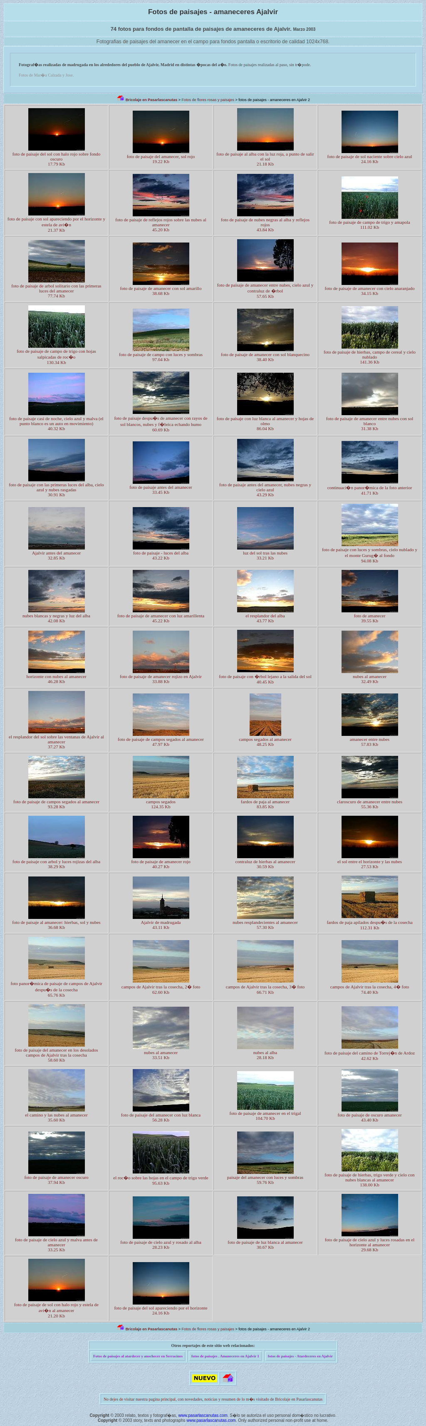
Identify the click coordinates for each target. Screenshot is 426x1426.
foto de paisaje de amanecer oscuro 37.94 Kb (56, 1180)
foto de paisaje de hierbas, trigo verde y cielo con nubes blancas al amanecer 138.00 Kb (369, 1179)
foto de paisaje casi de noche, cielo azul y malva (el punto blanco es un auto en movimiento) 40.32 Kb (56, 423)
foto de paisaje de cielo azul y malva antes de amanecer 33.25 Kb (56, 1244)
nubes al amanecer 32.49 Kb (369, 679)
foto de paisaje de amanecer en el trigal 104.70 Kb (265, 1116)
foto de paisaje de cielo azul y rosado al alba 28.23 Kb (160, 1245)
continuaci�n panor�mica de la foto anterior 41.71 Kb (369, 490)
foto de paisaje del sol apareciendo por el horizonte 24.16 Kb (160, 1310)
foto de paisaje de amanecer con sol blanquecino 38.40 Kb (265, 357)
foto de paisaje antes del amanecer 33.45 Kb (160, 490)
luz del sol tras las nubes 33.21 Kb (265, 555)
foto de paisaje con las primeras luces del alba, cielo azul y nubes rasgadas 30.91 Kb (56, 489)
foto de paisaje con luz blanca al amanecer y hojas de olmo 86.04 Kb (265, 423)
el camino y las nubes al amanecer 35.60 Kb (56, 1117)
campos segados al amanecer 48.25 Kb (265, 742)
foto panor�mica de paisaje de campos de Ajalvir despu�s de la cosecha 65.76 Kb (56, 989)
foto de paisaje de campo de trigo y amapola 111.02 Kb (369, 225)
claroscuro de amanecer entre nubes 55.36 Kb (369, 804)
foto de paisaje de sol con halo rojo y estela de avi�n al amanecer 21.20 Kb (56, 1310)
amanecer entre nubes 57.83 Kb (369, 742)
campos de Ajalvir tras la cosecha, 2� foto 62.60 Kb (160, 989)
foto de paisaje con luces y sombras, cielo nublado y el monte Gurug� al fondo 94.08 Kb (369, 555)
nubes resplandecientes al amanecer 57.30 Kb (265, 925)
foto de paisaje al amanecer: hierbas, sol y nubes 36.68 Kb (56, 925)
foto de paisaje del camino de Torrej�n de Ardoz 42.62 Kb (369, 1055)
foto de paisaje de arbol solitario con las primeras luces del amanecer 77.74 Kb (56, 290)
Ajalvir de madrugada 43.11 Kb (161, 925)
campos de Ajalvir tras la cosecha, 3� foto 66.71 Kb (265, 989)
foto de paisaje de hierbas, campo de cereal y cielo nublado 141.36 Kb (370, 356)
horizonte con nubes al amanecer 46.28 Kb (56, 679)
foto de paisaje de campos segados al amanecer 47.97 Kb (161, 742)
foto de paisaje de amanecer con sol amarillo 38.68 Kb (161, 291)
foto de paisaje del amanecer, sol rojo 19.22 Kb (161, 159)
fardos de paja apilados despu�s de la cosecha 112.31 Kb (369, 925)
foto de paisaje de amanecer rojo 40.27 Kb (161, 864)
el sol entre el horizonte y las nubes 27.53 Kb (369, 864)
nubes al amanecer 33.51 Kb (161, 1055)
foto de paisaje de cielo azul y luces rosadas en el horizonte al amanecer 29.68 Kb (370, 1244)
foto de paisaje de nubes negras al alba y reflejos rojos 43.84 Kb (265, 224)
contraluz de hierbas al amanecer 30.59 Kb (265, 864)
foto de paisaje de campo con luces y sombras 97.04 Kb (161, 357)
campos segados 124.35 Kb (161, 804)
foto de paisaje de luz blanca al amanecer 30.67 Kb (265, 1245)
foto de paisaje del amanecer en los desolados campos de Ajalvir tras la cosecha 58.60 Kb (56, 1054)
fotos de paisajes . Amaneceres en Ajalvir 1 (225, 1356)
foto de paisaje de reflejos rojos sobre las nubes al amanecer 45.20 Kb (160, 224)
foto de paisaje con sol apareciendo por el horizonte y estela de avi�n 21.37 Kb (56, 224)
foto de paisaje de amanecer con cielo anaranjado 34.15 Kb (370, 291)
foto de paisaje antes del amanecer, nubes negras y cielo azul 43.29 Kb (265, 489)
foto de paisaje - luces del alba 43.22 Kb (160, 555)
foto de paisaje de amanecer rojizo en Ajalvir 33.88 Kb (161, 679)
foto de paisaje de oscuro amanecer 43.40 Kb (369, 1117)
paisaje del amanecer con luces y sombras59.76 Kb (265, 1180)
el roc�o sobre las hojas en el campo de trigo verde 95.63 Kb (160, 1180)
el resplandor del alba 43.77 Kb (265, 618)
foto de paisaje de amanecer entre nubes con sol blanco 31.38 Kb (370, 423)
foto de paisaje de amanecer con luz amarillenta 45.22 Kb (160, 618)
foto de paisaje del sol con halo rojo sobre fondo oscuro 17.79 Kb (56, 158)
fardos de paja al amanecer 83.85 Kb (265, 804)
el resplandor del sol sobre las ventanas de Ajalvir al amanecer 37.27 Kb (56, 741)
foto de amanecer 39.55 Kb (370, 618)
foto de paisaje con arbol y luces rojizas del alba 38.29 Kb (56, 864)
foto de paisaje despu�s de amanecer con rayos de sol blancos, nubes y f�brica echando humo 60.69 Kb (160, 424)
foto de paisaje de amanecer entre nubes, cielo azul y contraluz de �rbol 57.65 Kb (265, 290)
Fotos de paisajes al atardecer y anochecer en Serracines (138, 1356)
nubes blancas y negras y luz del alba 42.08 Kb (56, 618)
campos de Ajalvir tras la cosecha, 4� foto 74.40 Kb (369, 989)
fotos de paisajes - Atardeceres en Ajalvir (300, 1356)
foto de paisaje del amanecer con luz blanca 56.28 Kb (161, 1117)
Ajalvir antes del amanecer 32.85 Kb (56, 555)
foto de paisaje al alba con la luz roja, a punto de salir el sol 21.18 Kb (265, 158)
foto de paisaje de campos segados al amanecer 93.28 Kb (56, 804)
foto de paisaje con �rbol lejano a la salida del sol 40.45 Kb (265, 679)
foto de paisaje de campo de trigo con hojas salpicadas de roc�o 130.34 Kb (56, 357)
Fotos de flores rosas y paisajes (207, 100)
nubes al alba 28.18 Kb (265, 1055)
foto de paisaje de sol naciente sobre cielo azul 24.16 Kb (369, 159)
